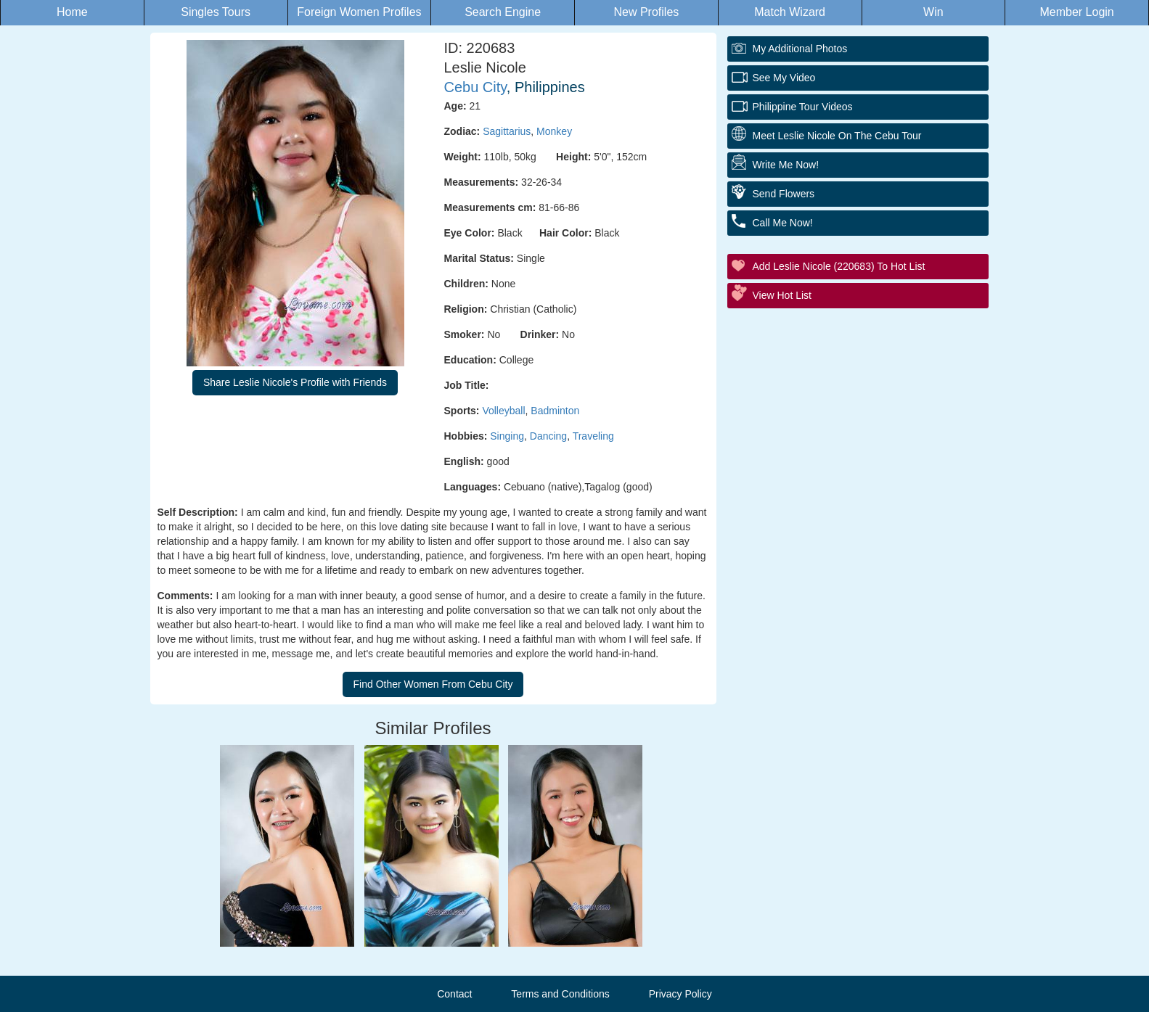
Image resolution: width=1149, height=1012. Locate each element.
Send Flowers (784, 193)
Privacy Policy (680, 994)
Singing (507, 436)
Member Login (1076, 12)
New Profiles (646, 12)
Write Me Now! (786, 164)
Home (72, 12)
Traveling (593, 436)
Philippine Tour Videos (803, 106)
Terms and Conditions (560, 994)
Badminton (555, 410)
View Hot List (782, 295)
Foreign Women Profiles (359, 12)
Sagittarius (507, 131)
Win (933, 12)
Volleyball (503, 410)
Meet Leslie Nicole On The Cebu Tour (837, 135)
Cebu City (475, 87)
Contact (454, 994)
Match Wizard (789, 12)
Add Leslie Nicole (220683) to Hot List (839, 266)
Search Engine (503, 12)
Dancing (548, 436)
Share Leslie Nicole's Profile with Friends (295, 382)
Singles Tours (215, 12)
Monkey (554, 131)
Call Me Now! (783, 223)
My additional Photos (800, 48)
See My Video (784, 77)
